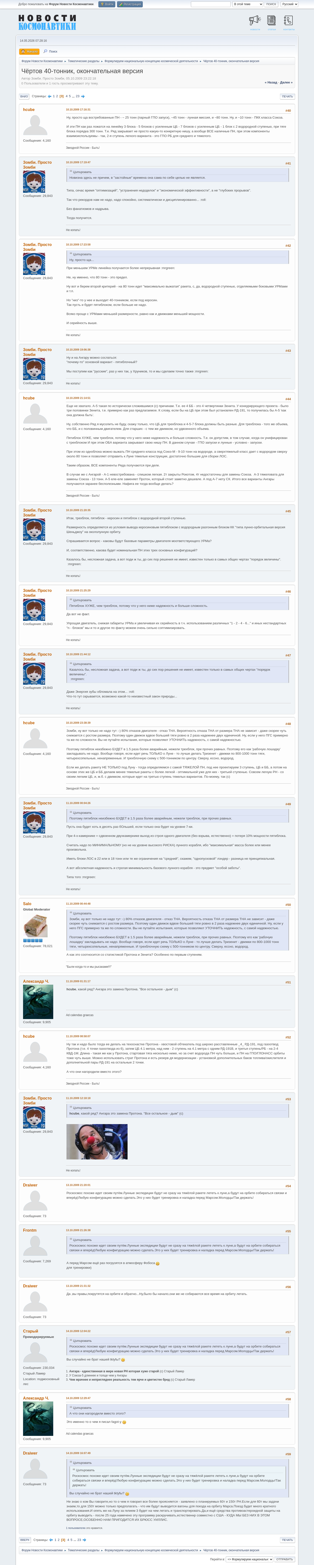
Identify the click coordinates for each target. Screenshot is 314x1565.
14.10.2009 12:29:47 (78, 1398)
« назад (271, 82)
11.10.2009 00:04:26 (78, 803)
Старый (30, 1331)
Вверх (24, 1539)
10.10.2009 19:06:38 (78, 349)
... (74, 96)
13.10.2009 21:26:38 (78, 1230)
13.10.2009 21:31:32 (78, 1285)
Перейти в (217, 1559)
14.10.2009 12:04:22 (78, 1331)
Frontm (30, 1230)
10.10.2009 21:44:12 (78, 654)
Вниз (24, 96)
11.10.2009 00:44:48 (78, 903)
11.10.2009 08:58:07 (78, 1036)
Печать (287, 96)
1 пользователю (76, 1527)
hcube (29, 110)
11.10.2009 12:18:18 (78, 1098)
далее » (286, 82)
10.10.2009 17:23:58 (78, 244)
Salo (27, 904)
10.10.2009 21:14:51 (78, 397)
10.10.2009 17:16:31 (78, 109)
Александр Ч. (36, 981)
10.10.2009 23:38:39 (78, 722)
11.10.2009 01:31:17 (78, 981)
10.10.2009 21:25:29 (78, 590)
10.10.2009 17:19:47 (78, 162)
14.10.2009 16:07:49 (78, 1453)
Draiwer (30, 1185)
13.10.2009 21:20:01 (78, 1185)
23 (77, 96)
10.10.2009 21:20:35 (78, 510)
